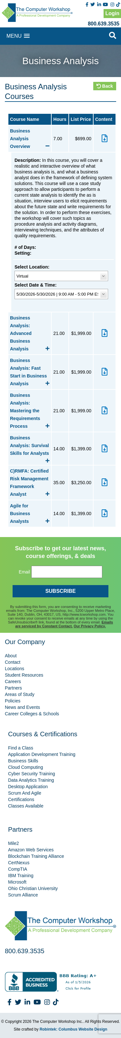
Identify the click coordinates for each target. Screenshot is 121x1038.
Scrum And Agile (24, 793)
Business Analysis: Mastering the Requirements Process (29, 411)
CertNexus (18, 862)
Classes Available (25, 805)
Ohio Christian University (33, 888)
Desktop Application (28, 786)
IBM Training (21, 875)
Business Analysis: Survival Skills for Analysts (29, 446)
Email (24, 571)
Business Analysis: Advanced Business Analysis (29, 333)
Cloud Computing (25, 767)
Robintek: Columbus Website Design (73, 1029)
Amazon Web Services (31, 849)
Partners (13, 687)
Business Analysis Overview (29, 138)
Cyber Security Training (31, 773)
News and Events (22, 707)
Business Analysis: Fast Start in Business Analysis (29, 372)
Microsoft (17, 882)
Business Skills (23, 760)
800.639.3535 (103, 23)
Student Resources (24, 675)
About (11, 655)
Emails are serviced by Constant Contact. (64, 624)
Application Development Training (42, 754)
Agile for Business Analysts (29, 513)
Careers (13, 681)
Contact (12, 662)
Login (112, 13)
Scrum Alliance (23, 894)
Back (104, 86)
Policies (12, 700)
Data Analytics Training (31, 780)
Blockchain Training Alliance (36, 856)
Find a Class (20, 747)
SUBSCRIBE (60, 591)
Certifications (21, 799)
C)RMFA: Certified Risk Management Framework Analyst (29, 482)
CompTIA (17, 869)
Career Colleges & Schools (32, 713)
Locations (14, 668)
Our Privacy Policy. (90, 626)
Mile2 (13, 843)
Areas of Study (20, 694)
